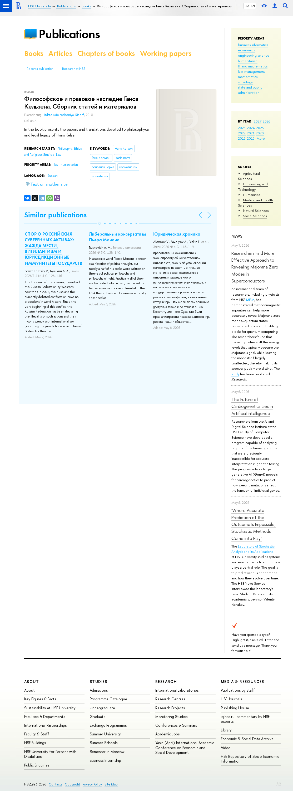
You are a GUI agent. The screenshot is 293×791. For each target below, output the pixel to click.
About (31, 681)
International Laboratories (176, 690)
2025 (242, 127)
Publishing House (235, 707)
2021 (251, 133)
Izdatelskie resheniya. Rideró (64, 115)
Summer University (105, 733)
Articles (60, 53)
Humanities (251, 194)
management (254, 71)
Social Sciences (255, 215)
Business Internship (105, 760)
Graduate (98, 716)
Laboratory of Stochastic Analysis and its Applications (253, 549)
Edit (278, 783)
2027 (257, 121)
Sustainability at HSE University (50, 707)
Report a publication (40, 69)
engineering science (253, 55)
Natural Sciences (256, 210)
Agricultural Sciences (249, 176)
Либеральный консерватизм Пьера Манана (117, 237)
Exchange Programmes (108, 725)
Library (226, 730)
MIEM (250, 299)
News (236, 236)
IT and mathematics (252, 66)
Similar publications (55, 214)
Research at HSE (73, 69)
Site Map (111, 784)
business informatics (253, 44)
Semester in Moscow (107, 751)
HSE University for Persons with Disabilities (50, 754)
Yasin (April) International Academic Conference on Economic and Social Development (184, 747)
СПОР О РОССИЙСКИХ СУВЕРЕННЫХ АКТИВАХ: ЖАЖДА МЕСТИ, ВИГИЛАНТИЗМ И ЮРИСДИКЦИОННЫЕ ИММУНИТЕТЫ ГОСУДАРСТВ (53, 248)
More (261, 138)
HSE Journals (231, 698)
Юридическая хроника (176, 234)
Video (226, 747)
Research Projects (170, 707)
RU (247, 6)
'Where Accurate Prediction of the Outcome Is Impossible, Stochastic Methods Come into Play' (253, 524)
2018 (251, 138)
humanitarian (247, 60)
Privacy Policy (92, 784)
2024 (251, 127)
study (235, 374)
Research (166, 681)
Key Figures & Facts (40, 698)
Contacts (55, 784)
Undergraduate (102, 707)
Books (33, 53)
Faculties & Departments (44, 716)
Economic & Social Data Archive (247, 738)
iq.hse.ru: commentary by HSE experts (245, 719)
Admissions (99, 690)
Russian (52, 176)
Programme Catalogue (108, 698)
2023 (260, 127)
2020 (260, 133)
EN (253, 6)
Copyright (72, 784)
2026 (266, 121)
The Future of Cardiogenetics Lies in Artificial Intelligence (252, 406)
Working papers (165, 53)
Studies (98, 681)
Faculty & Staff (36, 733)
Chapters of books (106, 53)
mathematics (247, 76)
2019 (242, 138)
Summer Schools (103, 742)
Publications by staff (238, 690)
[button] (99, 223)
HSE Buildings (35, 742)
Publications (69, 34)
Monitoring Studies (171, 716)
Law (58, 155)
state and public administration (250, 90)
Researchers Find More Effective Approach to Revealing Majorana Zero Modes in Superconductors (254, 267)
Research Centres (170, 698)
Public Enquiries (36, 765)
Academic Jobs (167, 733)
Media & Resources (242, 681)
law (240, 71)
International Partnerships (45, 725)
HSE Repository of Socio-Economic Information (250, 759)
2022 (242, 133)
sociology (245, 82)
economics (246, 50)
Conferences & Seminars (176, 725)
